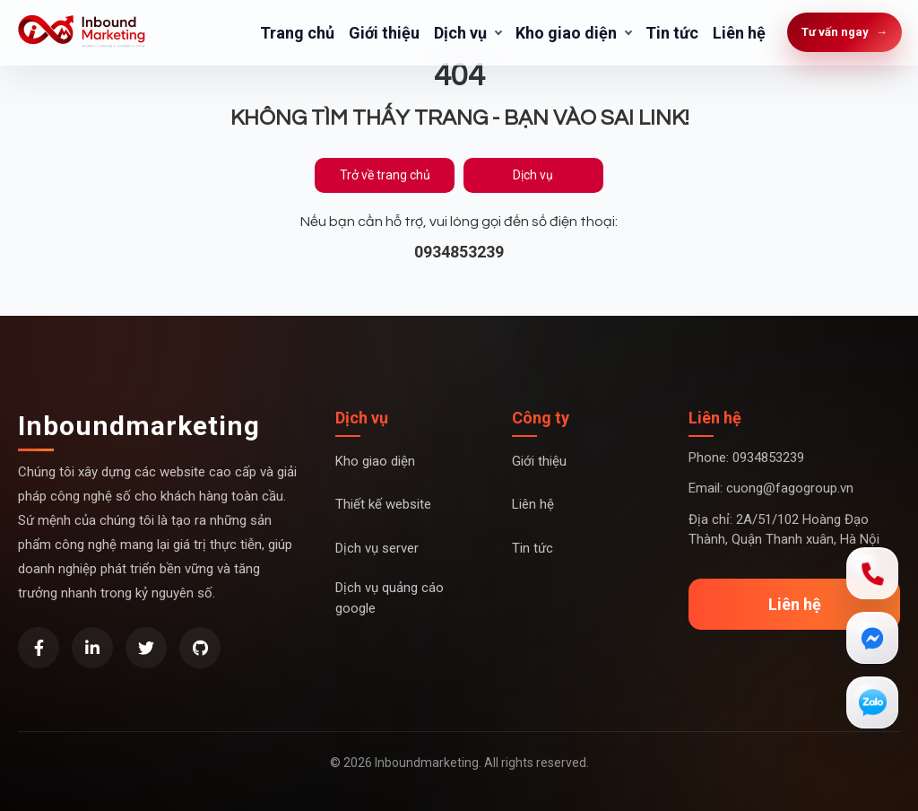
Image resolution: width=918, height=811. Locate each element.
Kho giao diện (566, 32)
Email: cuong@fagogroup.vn (770, 488)
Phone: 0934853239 (746, 457)
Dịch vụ (460, 32)
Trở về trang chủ (385, 175)
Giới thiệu (384, 32)
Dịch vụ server (377, 548)
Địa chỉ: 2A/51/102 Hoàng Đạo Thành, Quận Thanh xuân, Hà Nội (783, 529)
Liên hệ (739, 32)
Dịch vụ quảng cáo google (389, 598)
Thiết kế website (383, 504)
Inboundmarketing (139, 425)
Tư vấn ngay (844, 32)
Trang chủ (297, 32)
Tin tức (671, 32)
